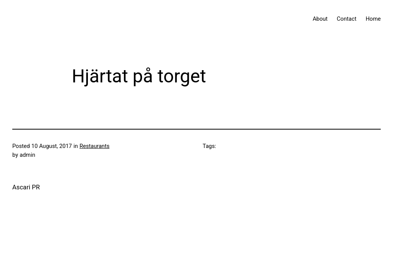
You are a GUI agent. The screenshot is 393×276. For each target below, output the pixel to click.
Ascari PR (26, 187)
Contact (347, 18)
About (320, 18)
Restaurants (94, 146)
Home (373, 18)
